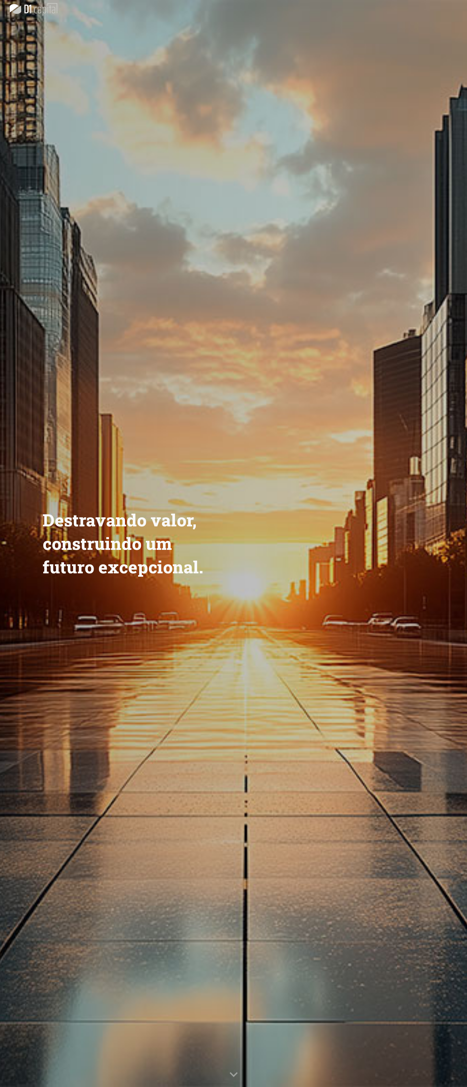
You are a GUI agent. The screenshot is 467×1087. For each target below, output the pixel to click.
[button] (234, 1075)
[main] (134, 543)
